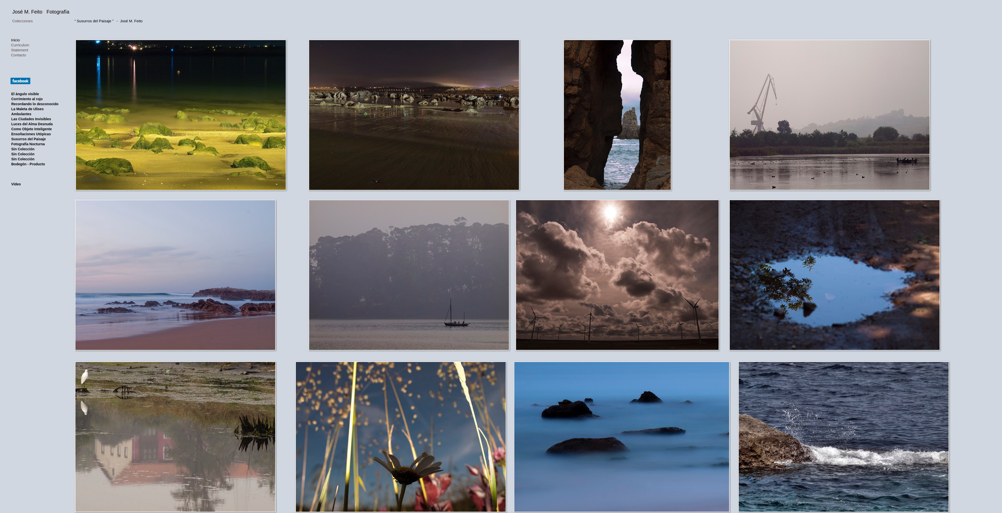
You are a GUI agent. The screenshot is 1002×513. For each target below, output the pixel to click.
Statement (20, 50)
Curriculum (20, 45)
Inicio (15, 40)
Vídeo (16, 184)
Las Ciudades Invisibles (31, 119)
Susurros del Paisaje (28, 139)
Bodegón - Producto (28, 164)
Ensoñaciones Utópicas (31, 134)
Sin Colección (23, 149)
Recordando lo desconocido (34, 104)
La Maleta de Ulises (27, 109)
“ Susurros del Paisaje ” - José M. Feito (108, 21)
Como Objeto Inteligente (31, 129)
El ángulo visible (25, 94)
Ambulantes (21, 114)
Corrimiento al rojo (27, 99)
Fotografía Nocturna (28, 144)
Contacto (18, 55)
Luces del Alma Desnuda (32, 124)
